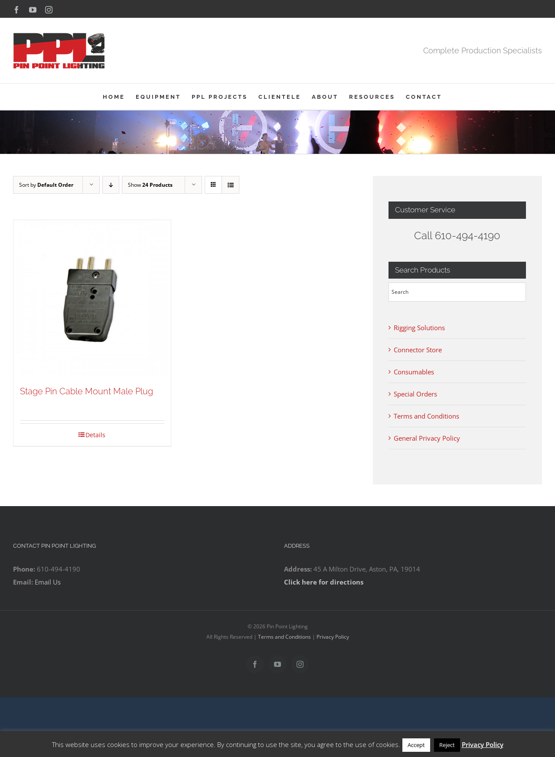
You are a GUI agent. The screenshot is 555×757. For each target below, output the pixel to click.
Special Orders (415, 394)
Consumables (414, 371)
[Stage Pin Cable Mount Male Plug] (92, 298)
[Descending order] (110, 185)
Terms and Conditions (426, 416)
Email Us (48, 582)
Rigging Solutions (419, 327)
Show (150, 184)
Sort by (46, 184)
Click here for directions (323, 582)
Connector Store (418, 349)
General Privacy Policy (427, 438)
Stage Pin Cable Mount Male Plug (86, 391)
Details (95, 435)
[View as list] (230, 184)
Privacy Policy (333, 636)
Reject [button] (447, 745)
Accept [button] (416, 745)
